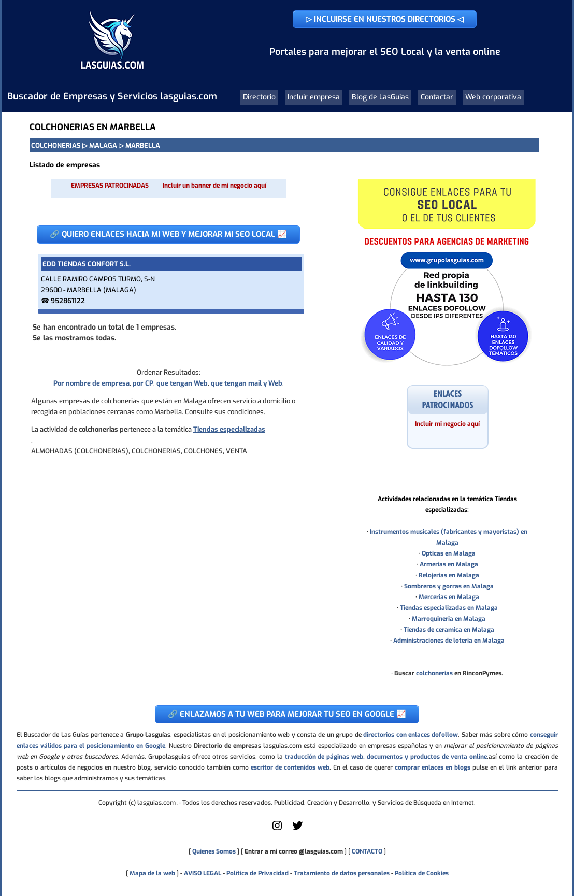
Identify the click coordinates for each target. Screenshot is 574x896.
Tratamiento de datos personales (342, 873)
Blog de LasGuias (380, 97)
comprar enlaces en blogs (432, 767)
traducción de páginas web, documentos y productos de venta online (386, 756)
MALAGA (103, 145)
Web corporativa (493, 97)
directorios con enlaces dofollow (410, 735)
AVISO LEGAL (202, 873)
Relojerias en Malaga (449, 575)
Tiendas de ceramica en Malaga (449, 629)
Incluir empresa (314, 97)
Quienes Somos (214, 851)
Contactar (437, 97)
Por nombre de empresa (91, 383)
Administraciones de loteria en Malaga (449, 640)
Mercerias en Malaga (449, 597)
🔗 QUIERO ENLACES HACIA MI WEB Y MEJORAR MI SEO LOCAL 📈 (168, 234)
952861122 (68, 300)
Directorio (259, 97)
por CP (143, 383)
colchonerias (434, 673)
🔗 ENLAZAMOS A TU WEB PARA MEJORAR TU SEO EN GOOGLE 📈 (287, 714)
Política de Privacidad (257, 873)
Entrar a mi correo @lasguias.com (294, 851)
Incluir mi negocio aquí (447, 424)
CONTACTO (367, 851)
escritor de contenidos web (290, 767)
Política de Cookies (422, 873)
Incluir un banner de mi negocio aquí (214, 185)
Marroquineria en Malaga (448, 619)
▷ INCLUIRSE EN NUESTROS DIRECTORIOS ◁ (385, 19)
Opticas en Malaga (449, 553)
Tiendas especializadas (229, 429)
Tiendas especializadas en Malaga (449, 608)
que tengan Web (182, 383)
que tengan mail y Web (246, 383)
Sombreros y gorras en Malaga (449, 586)
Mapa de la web (151, 873)
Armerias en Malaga (449, 564)
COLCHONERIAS (56, 145)
